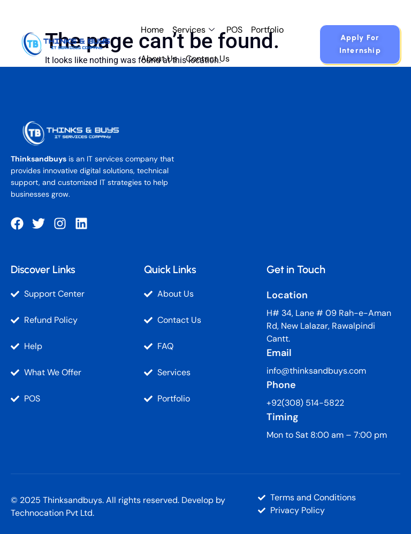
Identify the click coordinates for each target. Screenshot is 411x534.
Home (152, 29)
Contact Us (208, 58)
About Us (159, 58)
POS (234, 29)
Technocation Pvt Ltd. (52, 512)
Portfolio (267, 29)
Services (193, 29)
